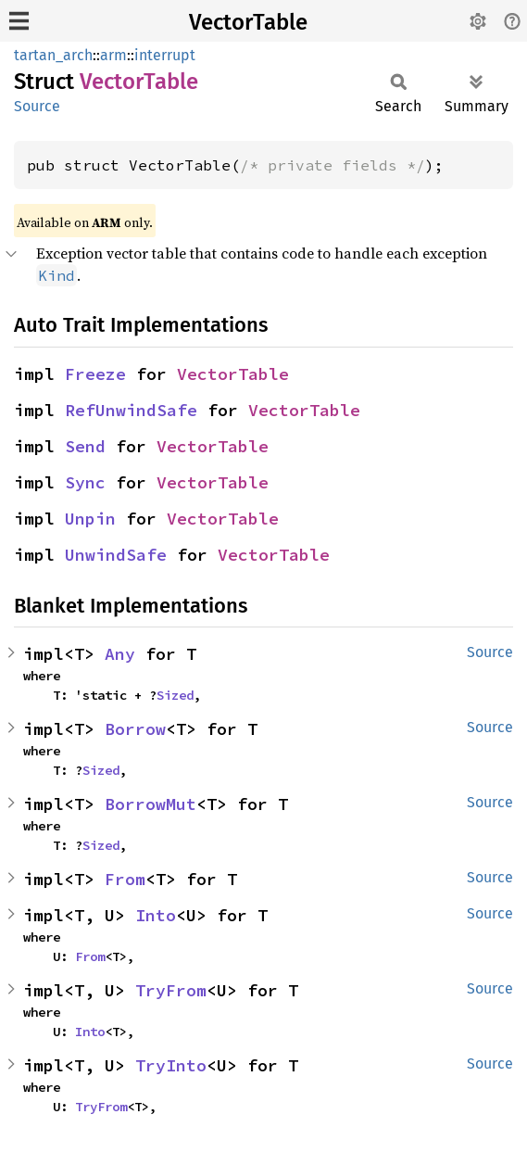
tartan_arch (53, 55)
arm (113, 55)
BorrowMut (150, 804)
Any (120, 654)
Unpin (90, 518)
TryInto (171, 1065)
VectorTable (248, 22)
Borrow (135, 729)
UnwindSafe (116, 554)
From (125, 879)
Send (85, 446)
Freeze (95, 374)
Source (37, 106)
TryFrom (171, 990)
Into (155, 915)
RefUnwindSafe (131, 410)
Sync (85, 482)
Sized (175, 695)
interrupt (164, 55)
